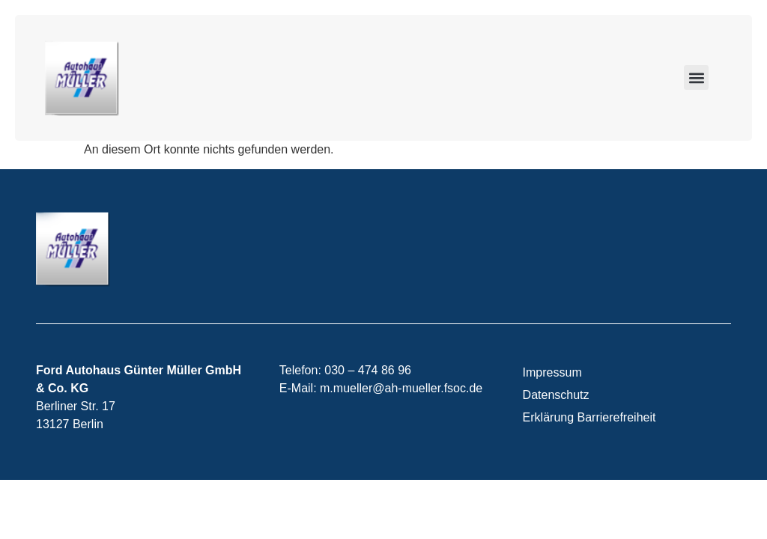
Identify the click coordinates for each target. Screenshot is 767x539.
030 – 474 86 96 (367, 370)
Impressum (552, 372)
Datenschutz (556, 395)
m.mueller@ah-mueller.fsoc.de (401, 388)
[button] (696, 77)
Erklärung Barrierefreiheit (589, 417)
